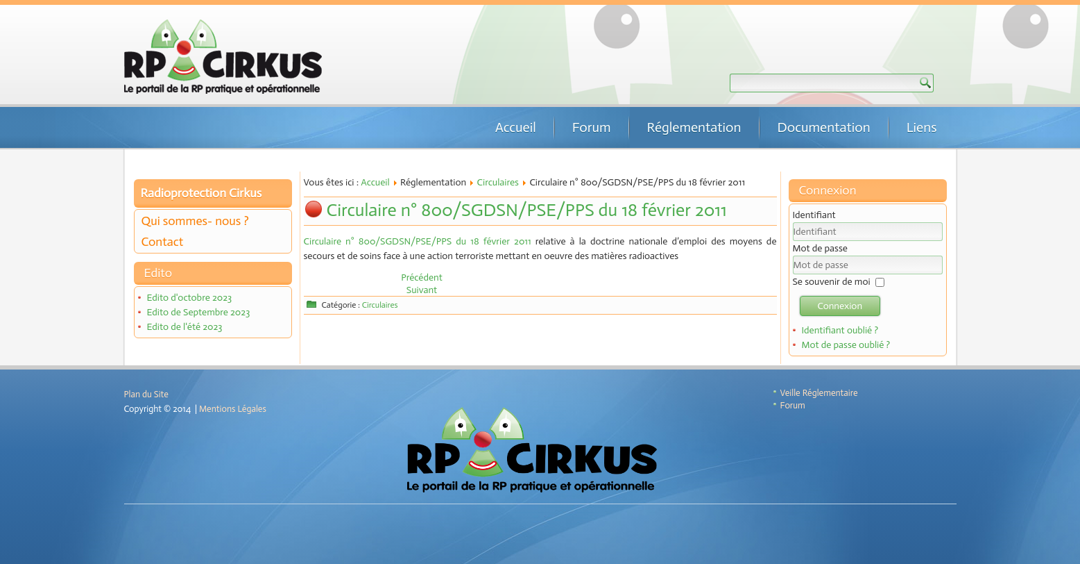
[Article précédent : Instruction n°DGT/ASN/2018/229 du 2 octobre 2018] (422, 277)
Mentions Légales (232, 409)
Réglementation (694, 127)
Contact (163, 241)
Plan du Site (146, 394)
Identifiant (814, 215)
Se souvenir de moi (832, 282)
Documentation (824, 127)
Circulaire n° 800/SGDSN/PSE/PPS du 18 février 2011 (527, 210)
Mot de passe (820, 248)
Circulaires (498, 182)
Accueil (515, 127)
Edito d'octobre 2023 (189, 298)
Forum (591, 127)
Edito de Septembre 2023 (198, 312)
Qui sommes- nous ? (195, 221)
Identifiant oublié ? (839, 330)
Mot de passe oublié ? (845, 345)
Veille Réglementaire (819, 393)
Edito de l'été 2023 (184, 327)
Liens (922, 127)
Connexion (840, 306)
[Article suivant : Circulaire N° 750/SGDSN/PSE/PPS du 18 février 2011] (421, 290)
